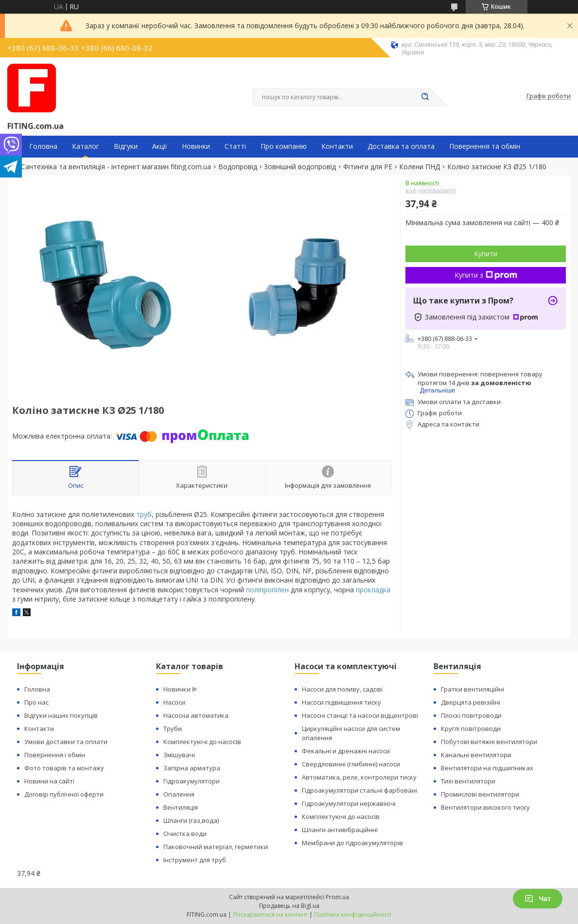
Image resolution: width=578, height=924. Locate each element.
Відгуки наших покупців (61, 715)
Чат (538, 898)
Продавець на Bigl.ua (289, 906)
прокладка (373, 589)
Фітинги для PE (367, 166)
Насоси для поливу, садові (342, 689)
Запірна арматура (191, 768)
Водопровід (237, 166)
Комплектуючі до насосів (202, 741)
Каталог (85, 146)
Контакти (337, 146)
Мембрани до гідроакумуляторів (352, 842)
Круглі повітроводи (471, 728)
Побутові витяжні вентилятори (489, 741)
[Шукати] (425, 97)
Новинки (196, 146)
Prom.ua (337, 897)
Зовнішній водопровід (300, 166)
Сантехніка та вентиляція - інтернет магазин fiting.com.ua (116, 166)
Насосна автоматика (195, 715)
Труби (172, 728)
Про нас (36, 702)
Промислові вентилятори (480, 794)
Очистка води (185, 833)
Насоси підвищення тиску (341, 702)
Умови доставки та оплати (65, 741)
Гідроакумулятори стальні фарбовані (359, 790)
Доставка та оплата (401, 146)
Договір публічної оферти (64, 794)
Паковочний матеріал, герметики (215, 846)
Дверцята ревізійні (470, 702)
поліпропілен (267, 589)
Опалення (178, 794)
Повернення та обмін (484, 146)
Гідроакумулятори (191, 781)
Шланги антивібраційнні (340, 829)
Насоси (174, 702)
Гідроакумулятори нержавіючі (349, 803)
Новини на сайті (49, 781)
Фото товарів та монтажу (64, 768)
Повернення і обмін (54, 754)
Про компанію (284, 146)
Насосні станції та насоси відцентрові (360, 715)
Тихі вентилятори (468, 781)
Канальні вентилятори (476, 754)
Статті (235, 146)
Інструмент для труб (194, 859)
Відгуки (126, 146)
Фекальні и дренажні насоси (346, 750)
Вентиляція (180, 807)
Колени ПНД (419, 166)
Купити (485, 253)
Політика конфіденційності (352, 914)
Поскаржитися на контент (270, 914)
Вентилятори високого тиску (485, 807)
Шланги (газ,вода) (191, 820)
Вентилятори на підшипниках (487, 768)
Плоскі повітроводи (471, 715)
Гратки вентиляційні (472, 689)
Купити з (486, 275)
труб (144, 514)
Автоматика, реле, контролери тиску (359, 777)
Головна (43, 146)
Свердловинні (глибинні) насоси (351, 764)
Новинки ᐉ (180, 689)
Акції (159, 146)
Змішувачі (179, 754)
